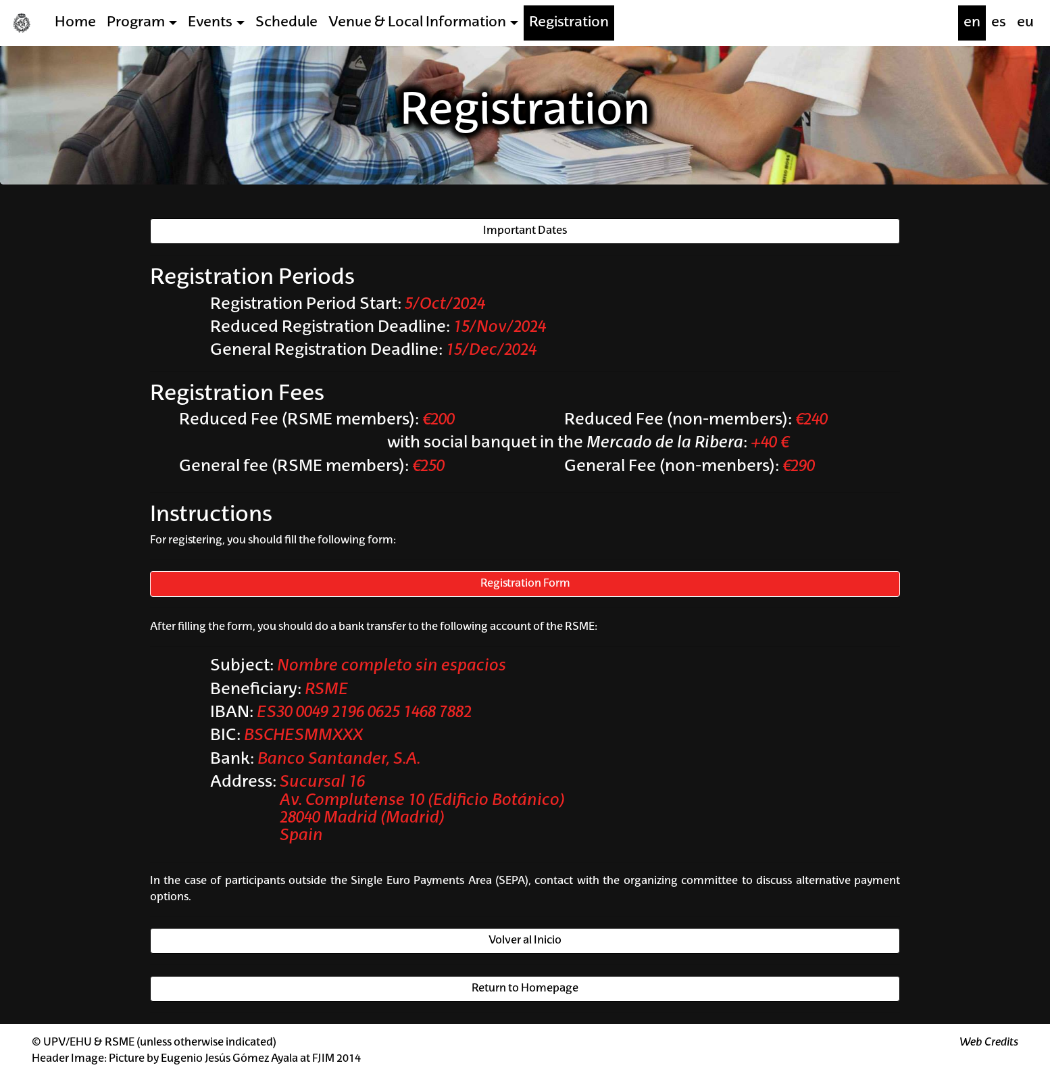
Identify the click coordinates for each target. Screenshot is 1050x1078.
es (998, 23)
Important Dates (525, 231)
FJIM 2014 (336, 1059)
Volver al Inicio (525, 940)
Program (136, 23)
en (972, 23)
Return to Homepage (525, 988)
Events (210, 23)
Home (75, 23)
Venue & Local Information (417, 23)
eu (1025, 23)
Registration (569, 23)
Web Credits (988, 1042)
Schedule (286, 23)
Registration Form (525, 584)
